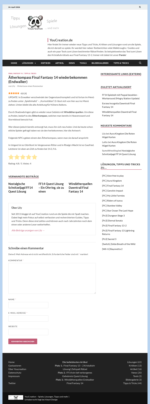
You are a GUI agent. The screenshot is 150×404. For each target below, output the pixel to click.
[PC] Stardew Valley (112, 205)
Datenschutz (14, 372)
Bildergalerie (132, 379)
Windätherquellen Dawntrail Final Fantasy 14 (80, 187)
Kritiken (45, 63)
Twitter (12, 383)
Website (13, 326)
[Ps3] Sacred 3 (109, 239)
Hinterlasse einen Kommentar (30, 86)
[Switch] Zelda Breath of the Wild (118, 244)
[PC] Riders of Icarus (112, 200)
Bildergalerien (100, 63)
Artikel (59, 63)
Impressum (14, 376)
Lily (13, 86)
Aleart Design (51, 399)
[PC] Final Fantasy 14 (113, 185)
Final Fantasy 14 (15, 73)
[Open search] (140, 63)
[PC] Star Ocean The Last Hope (117, 210)
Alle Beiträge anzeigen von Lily (28, 230)
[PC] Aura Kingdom (112, 180)
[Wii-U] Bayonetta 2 (112, 249)
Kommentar (16, 260)
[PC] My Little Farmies (113, 195)
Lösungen (27, 63)
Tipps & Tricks (121, 63)
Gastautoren (14, 365)
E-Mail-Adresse (17, 313)
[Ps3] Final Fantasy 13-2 (114, 225)
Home (14, 63)
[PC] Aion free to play (113, 175)
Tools (83, 63)
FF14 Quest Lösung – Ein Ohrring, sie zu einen (51, 187)
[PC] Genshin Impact (112, 190)
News (72, 63)
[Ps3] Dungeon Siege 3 (113, 215)
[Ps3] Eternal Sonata (112, 220)
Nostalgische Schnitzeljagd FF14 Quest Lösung (20, 187)
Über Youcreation (17, 369)
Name (12, 299)
